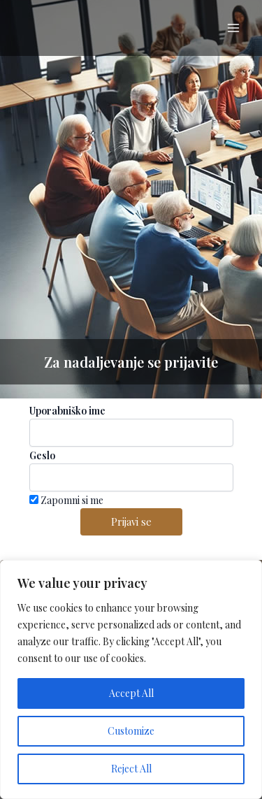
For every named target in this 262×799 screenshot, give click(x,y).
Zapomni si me (66, 500)
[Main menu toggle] (233, 28)
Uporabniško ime (67, 410)
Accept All (131, 693)
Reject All (131, 768)
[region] (131, 679)
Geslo (42, 455)
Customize (131, 730)
